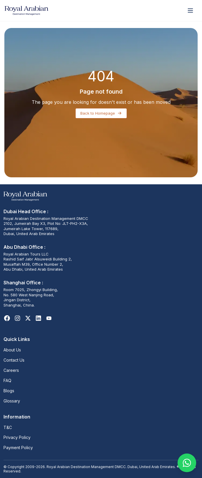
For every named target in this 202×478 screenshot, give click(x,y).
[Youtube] (48, 318)
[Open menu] (190, 10)
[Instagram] (17, 318)
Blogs (8, 390)
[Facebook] (6, 318)
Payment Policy (18, 447)
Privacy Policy (17, 437)
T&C (7, 427)
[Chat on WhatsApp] (187, 463)
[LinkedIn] (38, 318)
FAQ (7, 380)
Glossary (11, 400)
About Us (12, 349)
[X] (27, 318)
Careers (11, 370)
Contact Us (13, 360)
